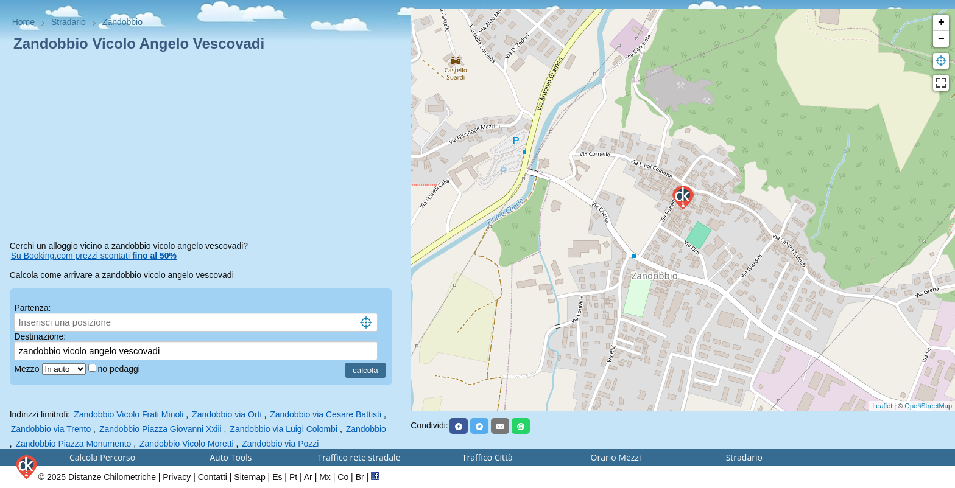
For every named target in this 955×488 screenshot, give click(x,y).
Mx (325, 477)
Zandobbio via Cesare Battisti (325, 414)
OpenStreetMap (928, 406)
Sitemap (249, 477)
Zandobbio (366, 429)
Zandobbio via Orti (226, 414)
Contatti (212, 477)
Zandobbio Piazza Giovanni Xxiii (160, 429)
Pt (293, 477)
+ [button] (941, 22)
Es (277, 477)
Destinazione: (40, 336)
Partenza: (32, 308)
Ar (308, 477)
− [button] (941, 39)
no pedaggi (120, 369)
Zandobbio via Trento (51, 429)
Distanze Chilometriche (112, 477)
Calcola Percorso (102, 457)
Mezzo (27, 369)
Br (360, 477)
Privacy (177, 477)
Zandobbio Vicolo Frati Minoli (128, 414)
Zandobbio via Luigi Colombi (283, 429)
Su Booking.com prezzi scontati (94, 255)
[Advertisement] (205, 148)
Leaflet (882, 406)
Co (342, 477)
